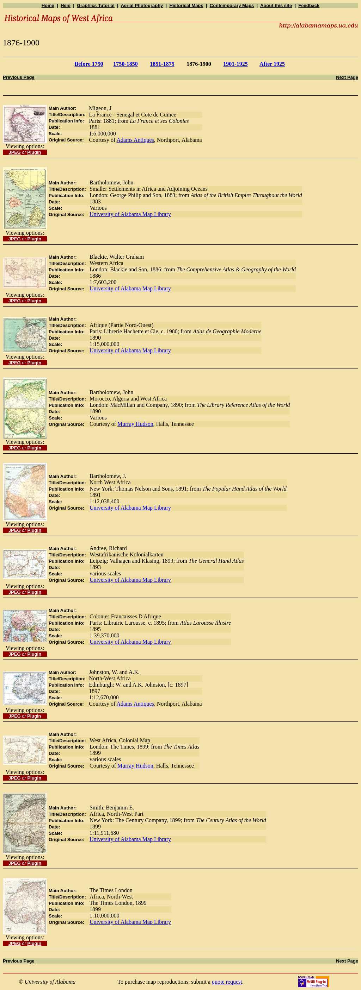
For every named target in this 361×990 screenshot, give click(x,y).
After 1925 (272, 64)
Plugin (34, 152)
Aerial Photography (142, 5)
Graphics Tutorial (96, 5)
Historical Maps (186, 5)
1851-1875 (162, 64)
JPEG (15, 152)
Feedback (308, 5)
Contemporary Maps (232, 5)
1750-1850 (125, 64)
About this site (276, 5)
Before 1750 (88, 64)
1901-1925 (235, 64)
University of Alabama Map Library (130, 214)
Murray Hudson (135, 424)
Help (66, 5)
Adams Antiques (135, 140)
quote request (227, 982)
